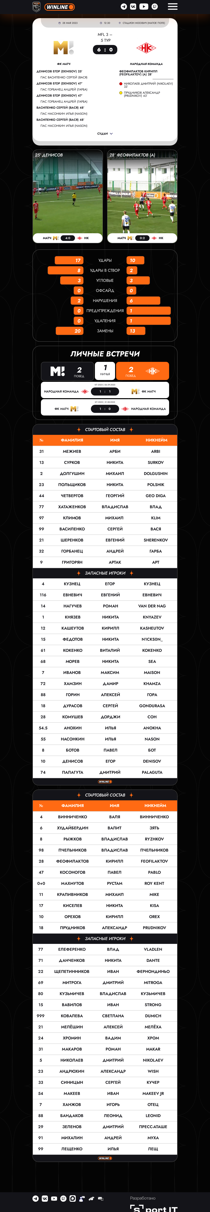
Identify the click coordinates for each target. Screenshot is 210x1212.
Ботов (72, 750)
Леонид (113, 1115)
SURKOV (156, 462)
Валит (115, 828)
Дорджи (110, 716)
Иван (113, 971)
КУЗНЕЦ (152, 583)
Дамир (110, 683)
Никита (115, 462)
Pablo (154, 872)
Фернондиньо (153, 971)
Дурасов (72, 705)
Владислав (115, 506)
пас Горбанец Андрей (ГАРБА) (64, 89)
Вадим (113, 1038)
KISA (154, 905)
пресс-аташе (153, 1126)
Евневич (72, 595)
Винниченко (72, 816)
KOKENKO (152, 650)
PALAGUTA (152, 772)
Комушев (72, 716)
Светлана (113, 1015)
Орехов (72, 916)
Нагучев (72, 606)
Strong (153, 1004)
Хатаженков (72, 506)
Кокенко (72, 650)
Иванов (72, 672)
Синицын (72, 1082)
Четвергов (72, 495)
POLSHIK (155, 484)
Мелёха (153, 1027)
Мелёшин (72, 1027)
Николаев (71, 1060)
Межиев (72, 451)
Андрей (115, 551)
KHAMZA (152, 683)
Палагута (72, 772)
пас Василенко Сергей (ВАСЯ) (64, 77)
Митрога (71, 982)
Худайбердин (72, 828)
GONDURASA (152, 705)
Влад (113, 949)
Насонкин (72, 739)
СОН (152, 716)
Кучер (153, 1082)
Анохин (73, 728)
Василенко (72, 529)
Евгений (115, 540)
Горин (73, 694)
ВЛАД (156, 506)
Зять (154, 828)
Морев (73, 661)
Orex (154, 916)
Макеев (72, 1093)
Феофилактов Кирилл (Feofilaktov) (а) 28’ (138, 73)
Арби (115, 451)
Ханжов (72, 1104)
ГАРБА (156, 551)
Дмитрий (110, 772)
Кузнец (73, 583)
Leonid (153, 1115)
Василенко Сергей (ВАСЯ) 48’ (60, 107)
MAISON (152, 672)
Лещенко (71, 1149)
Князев (73, 617)
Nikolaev (153, 1060)
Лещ (153, 1149)
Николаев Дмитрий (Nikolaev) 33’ (148, 85)
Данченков (72, 960)
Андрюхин (71, 1071)
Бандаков (71, 1115)
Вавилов (72, 1004)
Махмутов (72, 883)
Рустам (114, 883)
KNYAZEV (152, 617)
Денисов (72, 761)
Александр (114, 927)
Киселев (72, 905)
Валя (114, 816)
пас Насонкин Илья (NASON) (64, 113)
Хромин (72, 1038)
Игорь (113, 1104)
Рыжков (72, 839)
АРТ (155, 562)
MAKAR (153, 1049)
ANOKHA (152, 728)
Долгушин (72, 473)
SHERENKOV (156, 540)
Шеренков (72, 540)
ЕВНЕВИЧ (152, 595)
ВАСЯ (156, 529)
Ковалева (72, 1015)
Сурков (72, 462)
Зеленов (72, 1126)
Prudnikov (154, 927)
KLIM (155, 518)
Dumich (153, 1015)
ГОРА (152, 694)
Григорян (72, 562)
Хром (153, 1038)
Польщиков (72, 484)
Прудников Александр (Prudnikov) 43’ (142, 94)
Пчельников (72, 850)
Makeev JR (153, 1093)
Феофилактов (72, 861)
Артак (115, 562)
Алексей (110, 694)
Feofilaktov (154, 861)
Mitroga (153, 982)
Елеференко (72, 949)
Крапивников (72, 894)
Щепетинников (71, 971)
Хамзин (73, 683)
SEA (152, 661)
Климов (72, 518)
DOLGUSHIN (156, 473)
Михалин (72, 1137)
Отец (153, 1104)
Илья (110, 728)
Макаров (72, 1049)
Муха (153, 1137)
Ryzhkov (154, 839)
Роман (110, 606)
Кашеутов (72, 628)
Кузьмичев (72, 993)
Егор (110, 583)
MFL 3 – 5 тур (105, 37)
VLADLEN (153, 949)
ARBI (155, 451)
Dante (153, 960)
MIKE (154, 894)
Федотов (73, 639)
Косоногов (72, 872)
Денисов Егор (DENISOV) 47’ (59, 83)
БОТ (152, 750)
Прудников (72, 927)
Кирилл (110, 628)
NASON (152, 739)
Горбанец (72, 551)
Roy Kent (154, 883)
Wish (153, 1071)
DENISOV (152, 761)
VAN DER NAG (152, 606)
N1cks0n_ (152, 639)
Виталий (110, 650)
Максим (110, 672)
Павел (110, 750)
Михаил (115, 473)
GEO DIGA (156, 495)
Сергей (115, 529)
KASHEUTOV (152, 628)
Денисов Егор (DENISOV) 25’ (59, 71)
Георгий (115, 495)
